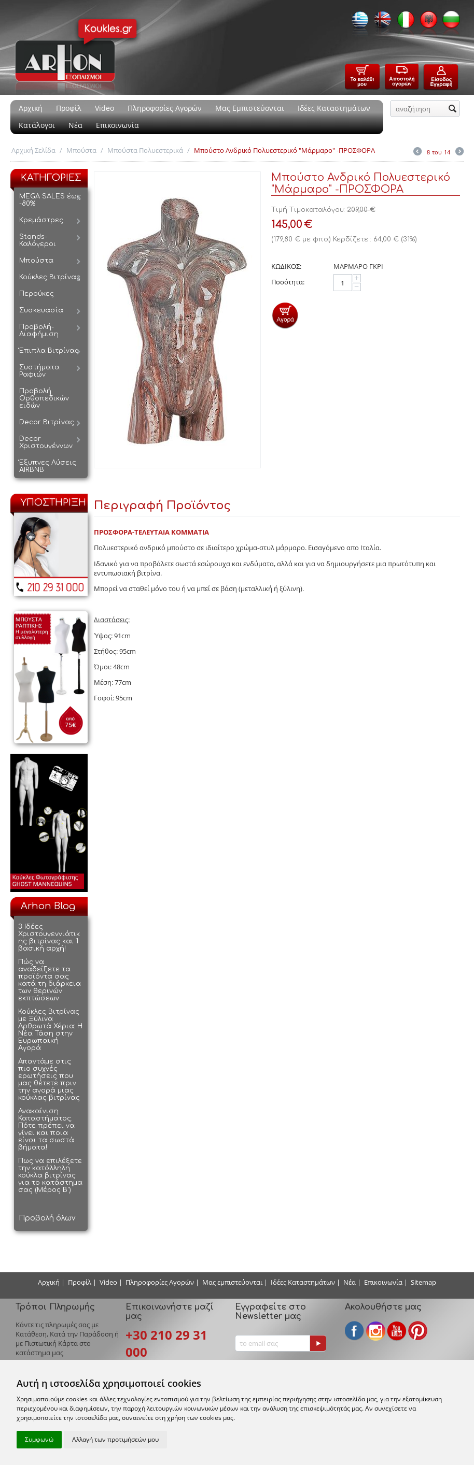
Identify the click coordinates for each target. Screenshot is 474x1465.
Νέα (75, 125)
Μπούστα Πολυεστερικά (145, 150)
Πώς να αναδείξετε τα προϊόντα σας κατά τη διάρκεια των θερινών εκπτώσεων (49, 980)
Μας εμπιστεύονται (232, 1282)
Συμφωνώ (39, 1439)
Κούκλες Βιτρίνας (49, 277)
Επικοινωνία (117, 125)
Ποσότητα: (287, 281)
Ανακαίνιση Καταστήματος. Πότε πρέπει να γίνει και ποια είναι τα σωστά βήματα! (46, 1129)
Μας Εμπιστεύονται (249, 108)
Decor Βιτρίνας (46, 422)
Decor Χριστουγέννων (46, 442)
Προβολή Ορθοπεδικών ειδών (44, 398)
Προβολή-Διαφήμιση (39, 330)
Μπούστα (81, 150)
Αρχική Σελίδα (33, 150)
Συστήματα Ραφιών (39, 371)
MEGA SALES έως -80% (50, 200)
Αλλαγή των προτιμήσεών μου (115, 1439)
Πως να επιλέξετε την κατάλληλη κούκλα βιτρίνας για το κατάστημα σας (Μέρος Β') (50, 1175)
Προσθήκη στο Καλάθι (285, 315)
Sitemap (423, 1282)
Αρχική (31, 108)
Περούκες (36, 293)
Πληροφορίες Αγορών (165, 108)
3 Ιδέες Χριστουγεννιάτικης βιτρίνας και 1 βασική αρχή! (49, 937)
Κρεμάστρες (41, 220)
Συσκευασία (41, 310)
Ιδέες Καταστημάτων (334, 108)
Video (104, 108)
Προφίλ (68, 108)
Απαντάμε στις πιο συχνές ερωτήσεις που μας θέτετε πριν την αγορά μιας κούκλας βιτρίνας (49, 1079)
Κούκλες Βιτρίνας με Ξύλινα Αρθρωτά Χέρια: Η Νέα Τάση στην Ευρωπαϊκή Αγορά (50, 1030)
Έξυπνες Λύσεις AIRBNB (47, 466)
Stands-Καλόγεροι (37, 240)
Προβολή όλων (47, 1218)
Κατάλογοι (37, 125)
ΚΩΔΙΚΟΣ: (286, 266)
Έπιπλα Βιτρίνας (49, 350)
